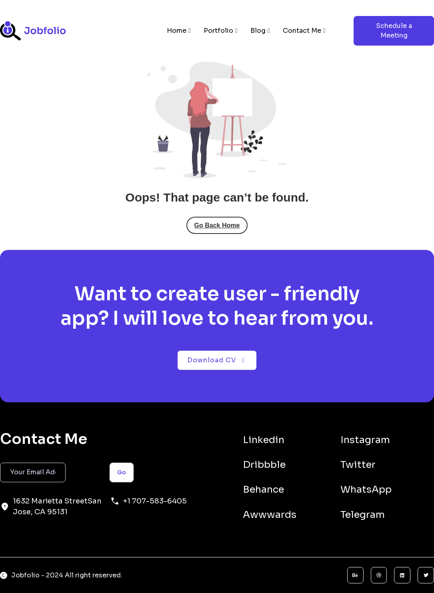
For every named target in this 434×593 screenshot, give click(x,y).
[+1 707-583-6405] (115, 501)
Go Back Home (217, 225)
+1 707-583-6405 (155, 501)
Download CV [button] (217, 360)
